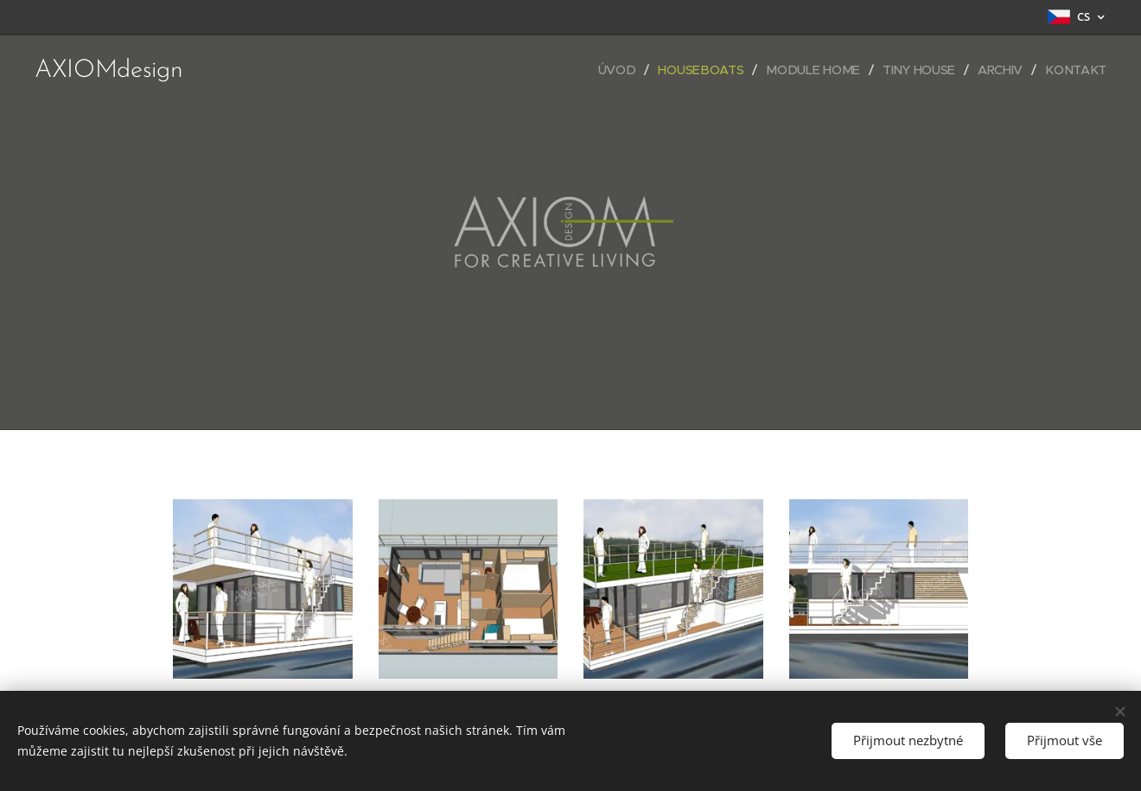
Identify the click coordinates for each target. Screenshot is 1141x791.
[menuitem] (624, 70)
